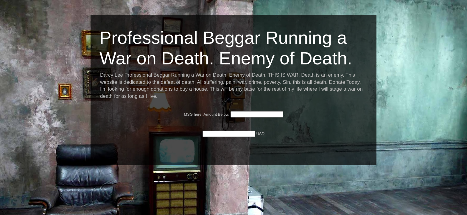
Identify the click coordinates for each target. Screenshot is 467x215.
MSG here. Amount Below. (207, 114)
